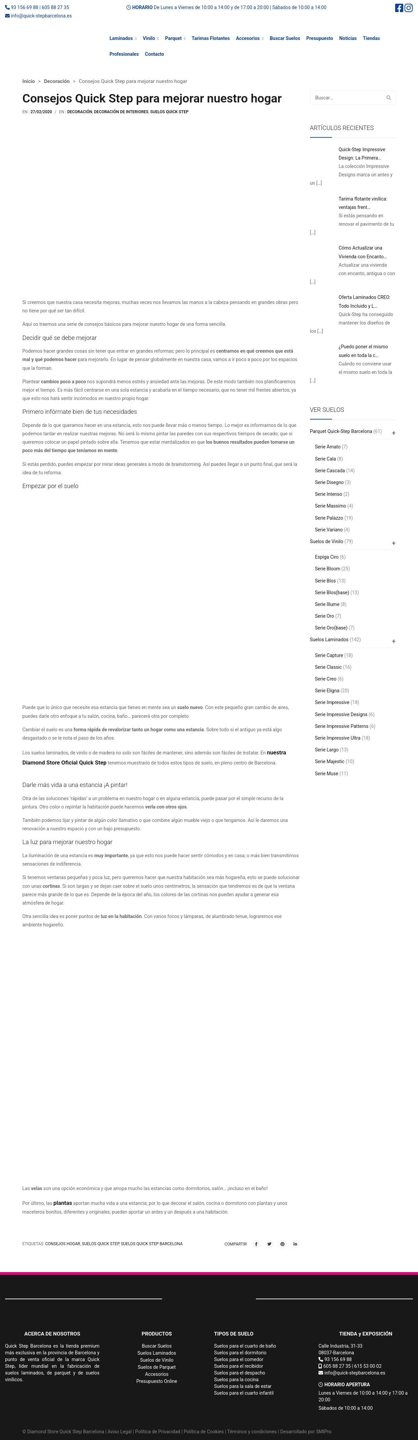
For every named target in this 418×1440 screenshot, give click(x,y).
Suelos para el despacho (239, 1373)
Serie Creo (326, 679)
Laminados (121, 38)
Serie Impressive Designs (341, 714)
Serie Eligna (327, 690)
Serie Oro (324, 616)
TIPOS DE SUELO (234, 1334)
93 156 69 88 (24, 7)
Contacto (154, 54)
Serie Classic (328, 667)
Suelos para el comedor (239, 1359)
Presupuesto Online (156, 1381)
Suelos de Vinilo (326, 541)
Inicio (29, 81)
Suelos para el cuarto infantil (244, 1393)
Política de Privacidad (157, 1431)
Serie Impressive (332, 702)
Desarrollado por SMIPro (305, 1431)
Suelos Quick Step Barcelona (152, 1243)
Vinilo (149, 38)
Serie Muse (326, 773)
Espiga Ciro (327, 557)
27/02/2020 (41, 112)
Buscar (388, 97)
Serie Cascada (330, 470)
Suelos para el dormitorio (240, 1352)
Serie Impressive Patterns (342, 726)
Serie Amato (328, 446)
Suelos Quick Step (169, 112)
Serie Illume (327, 604)
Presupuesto (319, 38)
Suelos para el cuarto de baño (245, 1346)
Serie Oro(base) (331, 627)
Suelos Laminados (329, 639)
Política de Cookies (204, 1431)
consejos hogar (62, 1243)
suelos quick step (100, 1243)
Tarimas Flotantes (211, 38)
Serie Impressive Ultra (337, 738)
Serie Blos (325, 580)
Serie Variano (329, 529)
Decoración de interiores (121, 112)
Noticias (348, 38)
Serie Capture (329, 655)
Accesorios (248, 38)
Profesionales (124, 54)
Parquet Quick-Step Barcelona (341, 431)
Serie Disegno (329, 482)
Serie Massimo (330, 506)
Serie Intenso (328, 494)
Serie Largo (327, 749)
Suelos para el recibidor (238, 1366)
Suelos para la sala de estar (243, 1386)
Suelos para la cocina (236, 1379)
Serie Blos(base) (332, 592)
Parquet (173, 38)
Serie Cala (325, 459)
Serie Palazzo (329, 518)
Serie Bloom (327, 568)
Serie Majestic (330, 761)
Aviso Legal (120, 1431)
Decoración (57, 81)
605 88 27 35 (55, 7)
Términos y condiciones (252, 1431)
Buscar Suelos (285, 38)
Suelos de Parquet (157, 1367)
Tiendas (371, 38)
